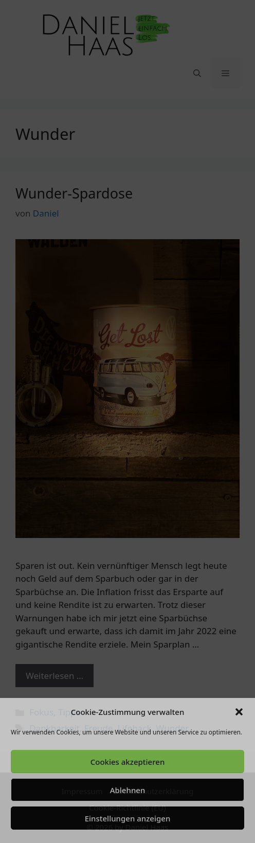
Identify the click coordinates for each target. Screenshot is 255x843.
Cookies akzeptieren (127, 762)
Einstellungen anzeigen (128, 818)
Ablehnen (127, 790)
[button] (239, 712)
